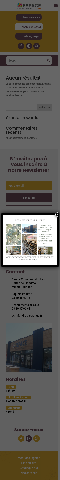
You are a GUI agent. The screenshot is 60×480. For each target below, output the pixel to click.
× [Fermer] (57, 214)
